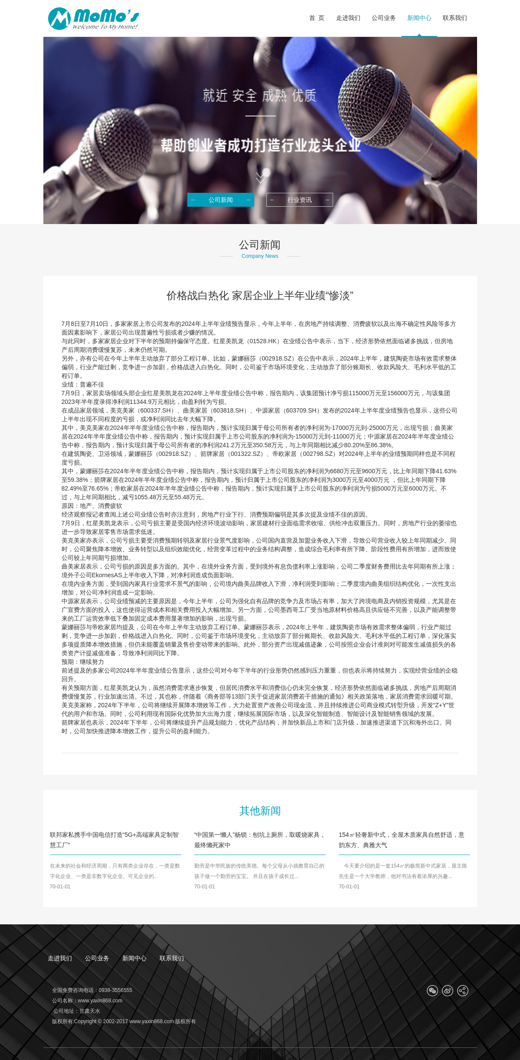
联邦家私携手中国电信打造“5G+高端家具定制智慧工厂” (114, 840)
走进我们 (60, 958)
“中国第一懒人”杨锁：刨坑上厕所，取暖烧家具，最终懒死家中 (260, 840)
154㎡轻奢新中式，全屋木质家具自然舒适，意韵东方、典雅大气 (401, 840)
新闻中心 (134, 958)
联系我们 (172, 958)
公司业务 (97, 958)
